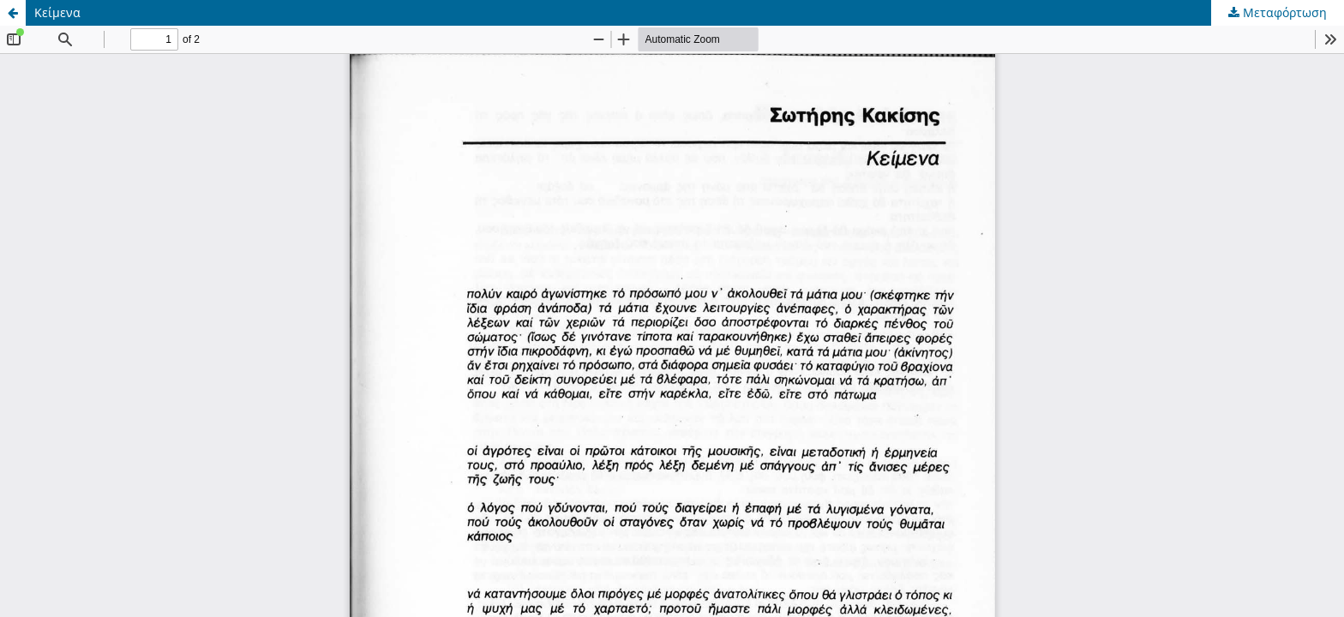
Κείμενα (57, 12)
